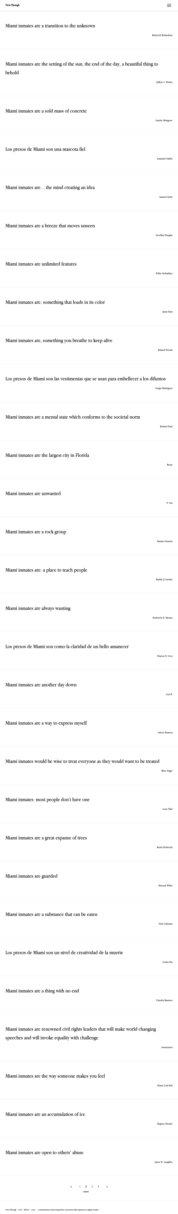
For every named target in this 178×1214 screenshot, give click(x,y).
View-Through (12, 5)
